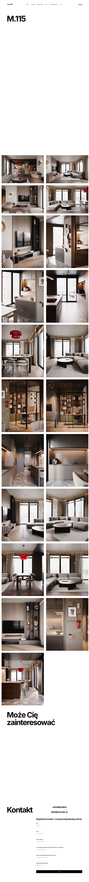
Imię (37, 823)
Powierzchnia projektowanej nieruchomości (46, 855)
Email (37, 831)
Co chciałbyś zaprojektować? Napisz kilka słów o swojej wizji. (49, 847)
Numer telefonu (39, 839)
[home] (10, 4)
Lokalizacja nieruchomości (42, 863)
